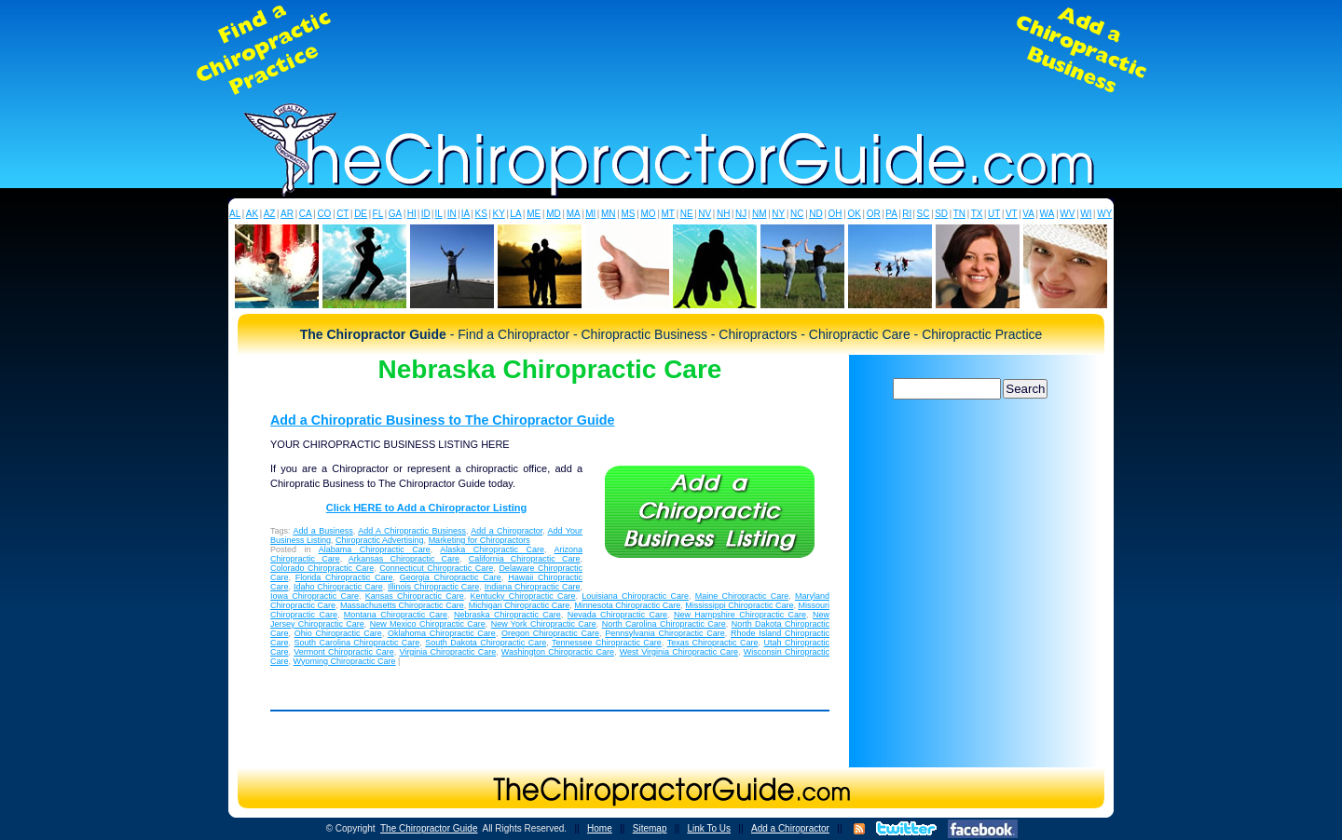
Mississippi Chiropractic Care (739, 605)
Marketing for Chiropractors (479, 540)
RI (906, 214)
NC (796, 214)
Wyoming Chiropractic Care (345, 661)
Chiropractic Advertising (380, 540)
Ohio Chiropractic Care (338, 633)
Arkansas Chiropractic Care (404, 558)
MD (553, 214)
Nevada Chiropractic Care (617, 614)
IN (452, 214)
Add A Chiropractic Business (412, 530)
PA (891, 214)
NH (723, 214)
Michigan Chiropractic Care (519, 605)
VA (1028, 214)
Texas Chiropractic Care (713, 642)
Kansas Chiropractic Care (414, 596)
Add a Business (322, 530)
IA (465, 214)
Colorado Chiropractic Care (322, 568)
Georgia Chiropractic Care (450, 577)
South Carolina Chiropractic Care (356, 642)
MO (647, 214)
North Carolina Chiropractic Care (664, 624)
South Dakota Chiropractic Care (485, 642)
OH (835, 214)
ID (426, 214)
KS (481, 214)
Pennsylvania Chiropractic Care (664, 633)
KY (498, 214)
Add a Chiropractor (506, 530)
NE (686, 214)
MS (628, 214)
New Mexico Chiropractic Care (428, 624)
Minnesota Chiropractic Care (627, 605)
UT (994, 214)
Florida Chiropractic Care (344, 577)
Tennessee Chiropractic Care (607, 642)
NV (704, 214)
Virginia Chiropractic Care (447, 652)
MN (608, 214)
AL (234, 214)
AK (252, 214)
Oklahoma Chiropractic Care (442, 633)
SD (941, 214)
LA (515, 214)
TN (959, 214)
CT (342, 214)
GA (395, 214)
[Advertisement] (671, 50)
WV (1067, 214)
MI (590, 214)
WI (1085, 214)
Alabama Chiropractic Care (375, 549)
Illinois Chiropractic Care (433, 586)
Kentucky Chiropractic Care (523, 596)
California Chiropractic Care (525, 558)
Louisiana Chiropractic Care (635, 596)
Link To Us (709, 828)
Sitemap (650, 828)
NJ (740, 214)
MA (574, 214)
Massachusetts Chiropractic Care (402, 605)
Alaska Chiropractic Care (492, 549)
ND (815, 214)
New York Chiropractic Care (543, 624)
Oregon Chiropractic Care (550, 633)
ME (534, 214)
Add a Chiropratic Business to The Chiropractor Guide (442, 420)
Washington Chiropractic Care (557, 652)
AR (287, 214)
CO (324, 214)
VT (1012, 214)
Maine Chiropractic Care (742, 596)
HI (412, 214)
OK (853, 214)
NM (759, 214)
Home (599, 828)
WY (1104, 214)
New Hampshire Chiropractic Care (740, 614)
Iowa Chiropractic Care (314, 596)
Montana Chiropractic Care (395, 614)
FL (378, 214)
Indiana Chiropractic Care (533, 586)
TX (977, 214)
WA (1047, 214)
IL (439, 214)
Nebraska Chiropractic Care (507, 614)
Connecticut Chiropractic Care (436, 568)
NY (778, 214)
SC (923, 214)
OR (874, 214)
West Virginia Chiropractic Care (679, 652)
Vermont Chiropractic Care (343, 652)
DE (360, 214)
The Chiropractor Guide (429, 828)
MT (667, 214)
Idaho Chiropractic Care (338, 586)
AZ (270, 214)
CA (305, 214)
